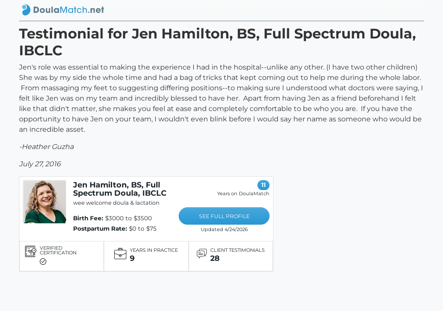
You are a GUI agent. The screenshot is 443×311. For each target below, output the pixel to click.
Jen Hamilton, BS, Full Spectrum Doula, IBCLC (120, 188)
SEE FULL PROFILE (224, 216)
